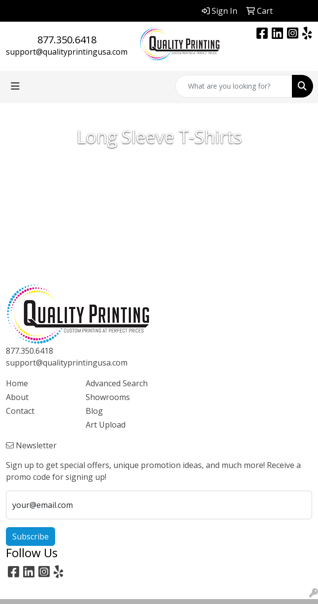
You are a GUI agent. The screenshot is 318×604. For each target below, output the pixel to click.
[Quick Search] (233, 86)
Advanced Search (117, 383)
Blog (94, 410)
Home (17, 383)
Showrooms (108, 397)
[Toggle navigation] (15, 86)
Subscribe (30, 536)
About (17, 397)
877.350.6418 (66, 39)
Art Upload (106, 424)
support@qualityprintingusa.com (66, 51)
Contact (20, 410)
